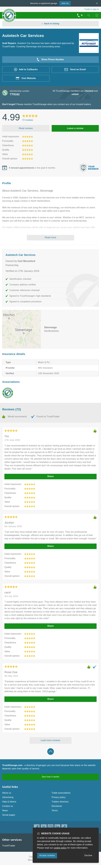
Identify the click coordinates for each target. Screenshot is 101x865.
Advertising (7, 797)
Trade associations (61, 793)
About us (6, 793)
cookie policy (60, 848)
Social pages (8, 815)
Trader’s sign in (91, 9)
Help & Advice (9, 801)
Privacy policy (59, 797)
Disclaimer (57, 806)
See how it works (50, 777)
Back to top (50, 751)
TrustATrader (8, 845)
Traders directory (60, 801)
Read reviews (26, 128)
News (5, 810)
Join (65, 3)
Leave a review (75, 128)
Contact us (7, 806)
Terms (55, 810)
